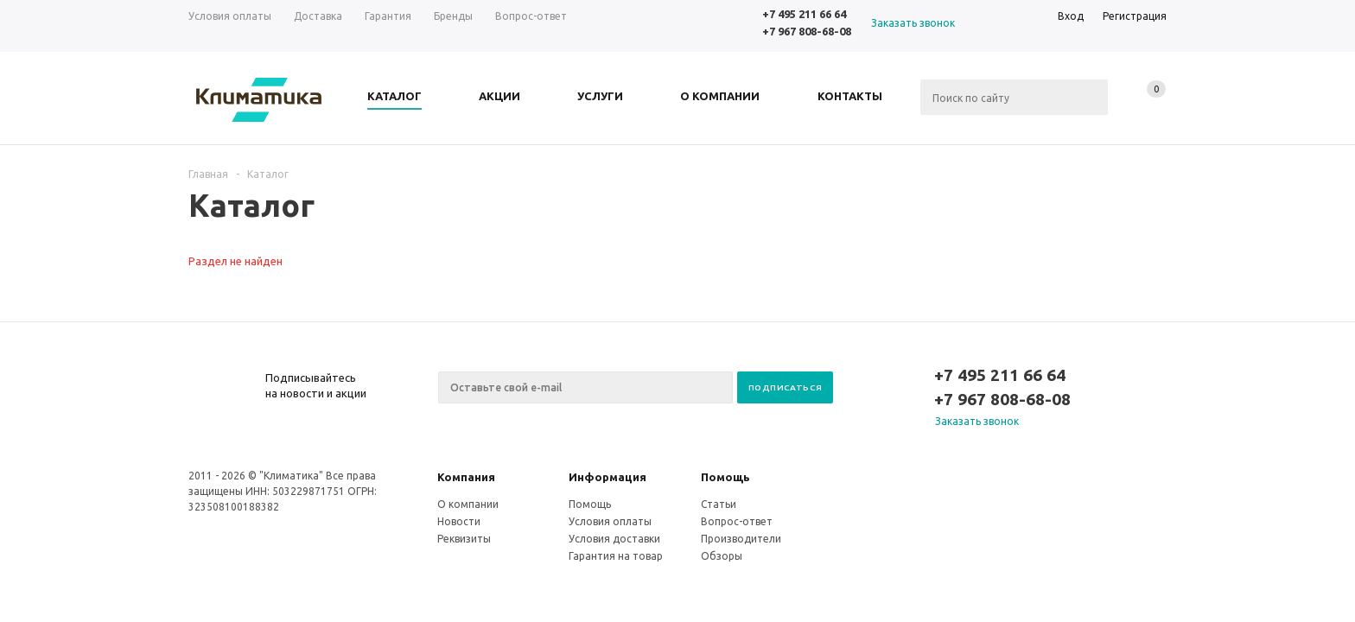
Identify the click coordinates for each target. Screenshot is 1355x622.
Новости (458, 521)
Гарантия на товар (616, 556)
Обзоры (721, 556)
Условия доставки (614, 538)
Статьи (718, 504)
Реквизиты (464, 538)
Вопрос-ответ (737, 521)
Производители (741, 538)
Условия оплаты (610, 521)
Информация (607, 477)
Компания (466, 477)
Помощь (725, 477)
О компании (468, 504)
